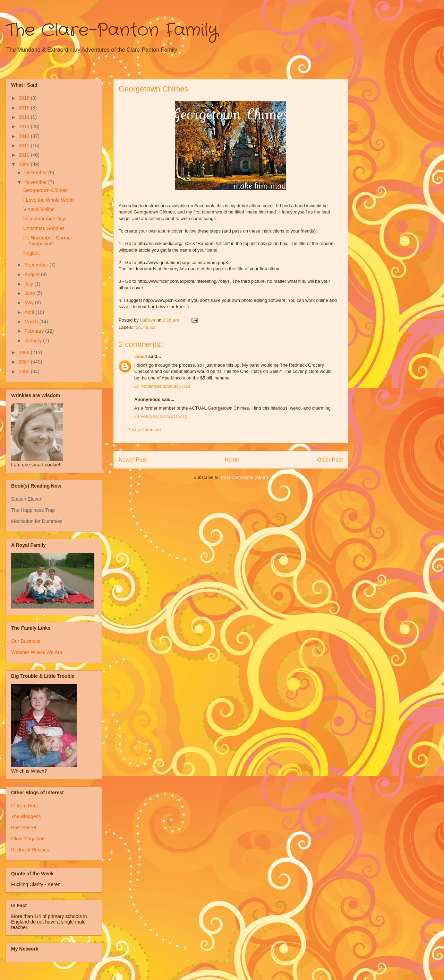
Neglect (31, 253)
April (29, 312)
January (33, 340)
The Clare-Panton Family (112, 30)
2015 (25, 108)
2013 (25, 126)
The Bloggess (26, 816)
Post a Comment (144, 429)
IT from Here (24, 805)
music (149, 327)
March (31, 321)
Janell (140, 356)
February (34, 331)
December (36, 172)
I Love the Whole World (48, 200)
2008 (25, 352)
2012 (25, 136)
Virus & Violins (38, 209)
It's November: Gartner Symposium (47, 240)
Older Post (330, 460)
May (29, 302)
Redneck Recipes (30, 849)
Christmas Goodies (44, 228)
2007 (25, 362)
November (36, 182)
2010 (25, 155)
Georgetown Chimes (45, 190)
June (30, 293)
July (29, 284)
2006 (25, 371)
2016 (25, 98)
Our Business (25, 641)
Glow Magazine (28, 838)
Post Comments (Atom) (244, 477)
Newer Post (133, 460)
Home (232, 460)
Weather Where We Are (36, 652)
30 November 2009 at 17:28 (162, 386)
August (32, 274)
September (36, 265)
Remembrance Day (44, 218)
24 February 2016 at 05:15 (160, 416)
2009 (25, 164)
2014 (25, 117)
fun (138, 327)
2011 (25, 145)
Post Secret (23, 827)
